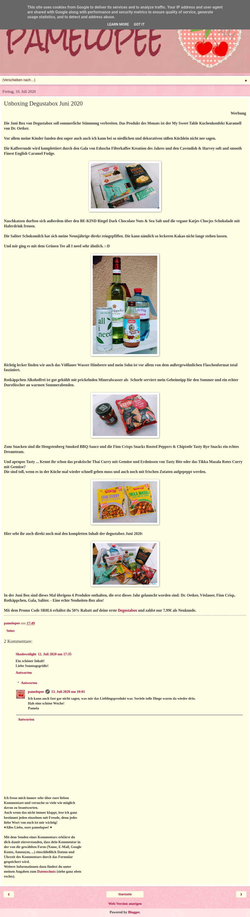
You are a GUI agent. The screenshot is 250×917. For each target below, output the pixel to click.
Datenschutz (46, 871)
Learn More (118, 24)
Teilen (10, 631)
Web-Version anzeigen (125, 904)
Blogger (134, 912)
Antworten (24, 673)
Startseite (125, 894)
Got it (139, 24)
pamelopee (36, 692)
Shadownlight (26, 654)
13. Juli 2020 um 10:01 (68, 692)
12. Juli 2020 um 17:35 (55, 654)
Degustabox (127, 610)
